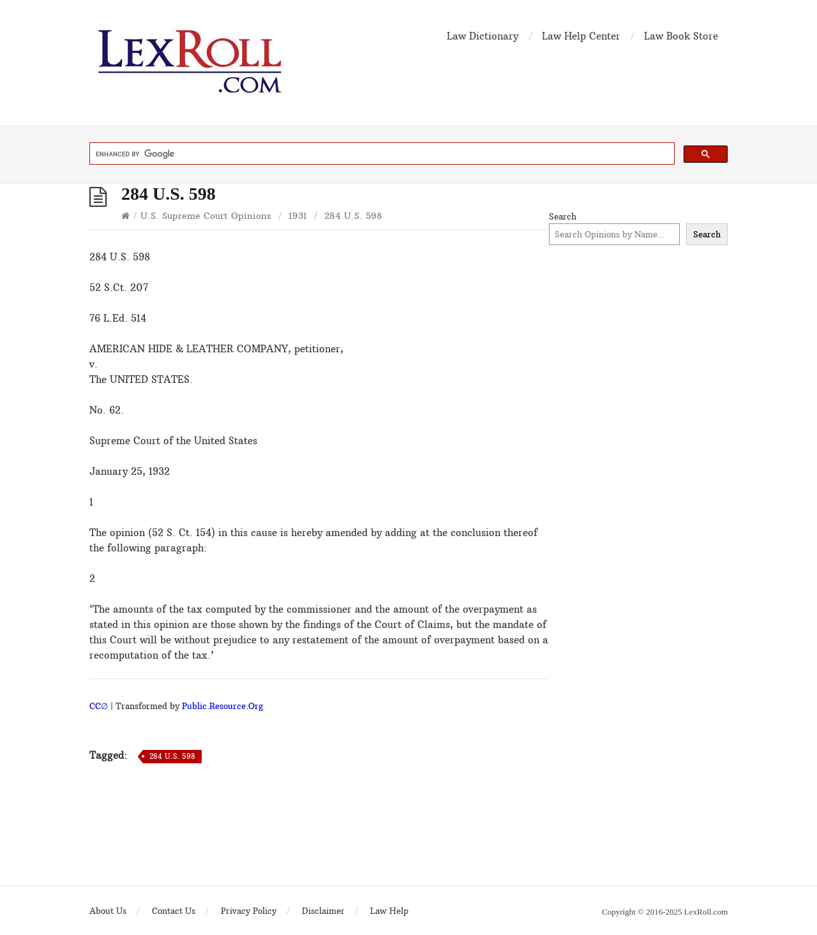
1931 (298, 215)
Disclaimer (323, 911)
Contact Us (173, 911)
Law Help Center (581, 36)
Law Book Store (681, 36)
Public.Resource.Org (222, 706)
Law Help (389, 911)
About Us (107, 911)
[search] (381, 153)
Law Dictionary (482, 36)
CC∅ (98, 706)
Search (562, 216)
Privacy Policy (248, 911)
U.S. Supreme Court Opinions (205, 215)
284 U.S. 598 (172, 756)
